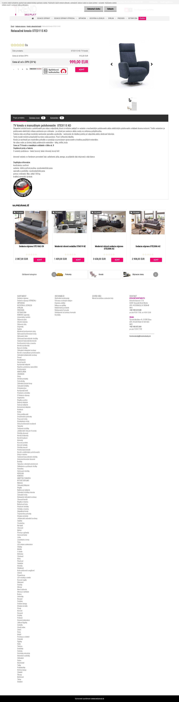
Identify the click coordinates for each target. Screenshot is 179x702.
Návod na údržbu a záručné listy (102, 298)
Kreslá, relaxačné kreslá (34, 26)
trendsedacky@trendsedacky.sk (140, 336)
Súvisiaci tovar (37, 118)
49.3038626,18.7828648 (141, 305)
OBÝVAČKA (82, 18)
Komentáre (57, 118)
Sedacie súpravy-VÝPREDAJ (64, 18)
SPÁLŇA (111, 18)
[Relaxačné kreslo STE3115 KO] (131, 64)
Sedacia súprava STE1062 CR (31, 246)
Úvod (12, 26)
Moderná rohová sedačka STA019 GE (70, 246)
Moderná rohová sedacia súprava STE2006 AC (109, 247)
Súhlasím (110, 9)
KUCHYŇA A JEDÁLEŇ (97, 18)
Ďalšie (142, 18)
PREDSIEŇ (121, 18)
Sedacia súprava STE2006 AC (148, 246)
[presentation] (111, 64)
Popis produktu (18, 118)
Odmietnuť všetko (93, 9)
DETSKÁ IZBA (132, 18)
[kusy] (18, 69)
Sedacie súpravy (43, 18)
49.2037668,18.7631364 (141, 322)
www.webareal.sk (97, 699)
